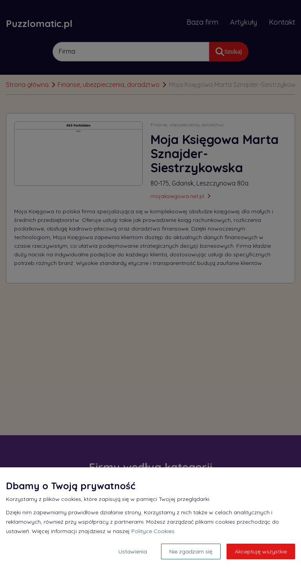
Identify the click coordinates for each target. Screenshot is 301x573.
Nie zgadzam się (190, 551)
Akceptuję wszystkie (261, 551)
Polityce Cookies (152, 531)
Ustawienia (132, 551)
